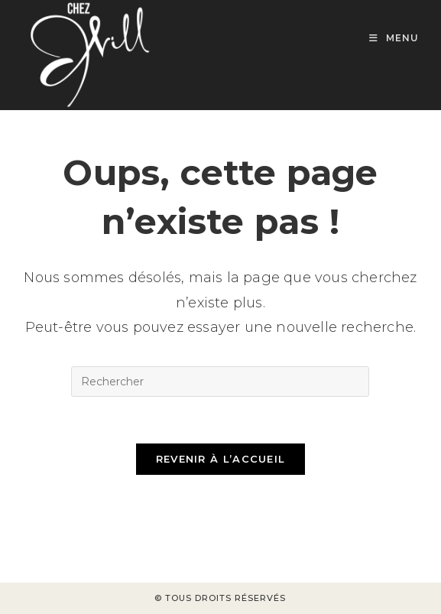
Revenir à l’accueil (221, 459)
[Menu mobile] (394, 38)
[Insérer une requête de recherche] (220, 381)
